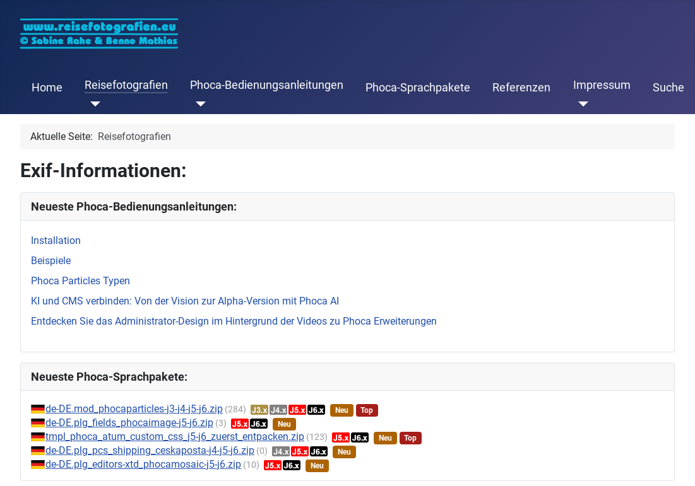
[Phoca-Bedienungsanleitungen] (198, 104)
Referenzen (521, 87)
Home (47, 87)
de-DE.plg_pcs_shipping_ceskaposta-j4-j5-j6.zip (149, 450)
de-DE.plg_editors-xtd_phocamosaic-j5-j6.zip (143, 464)
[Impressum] (581, 104)
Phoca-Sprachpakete (417, 87)
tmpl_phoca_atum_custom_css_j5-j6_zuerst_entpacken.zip (174, 437)
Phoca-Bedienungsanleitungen (266, 85)
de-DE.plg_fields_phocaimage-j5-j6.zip (129, 423)
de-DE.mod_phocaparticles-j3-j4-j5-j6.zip (134, 409)
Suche (668, 87)
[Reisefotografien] (92, 104)
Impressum (602, 85)
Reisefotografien (126, 85)
